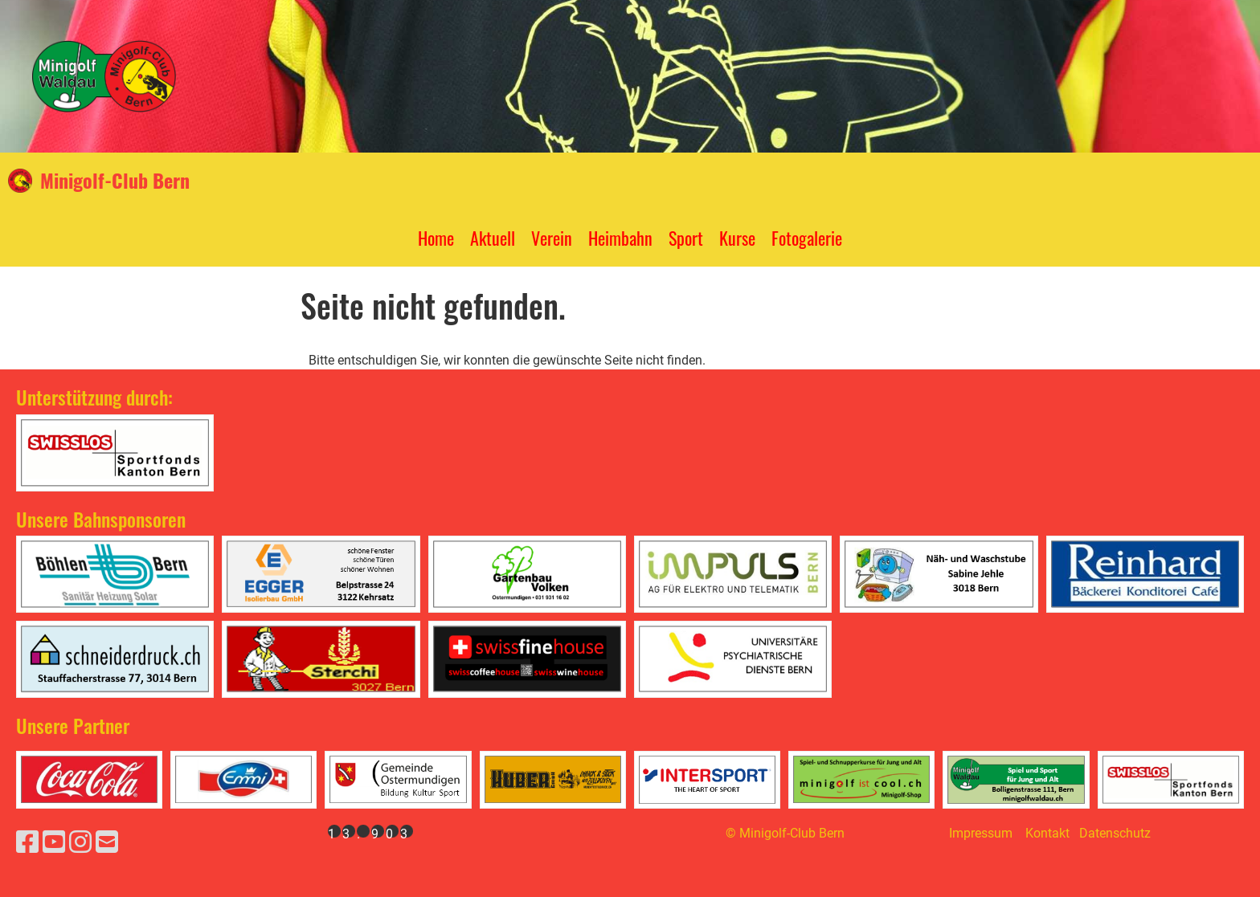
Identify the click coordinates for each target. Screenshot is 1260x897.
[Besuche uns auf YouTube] (54, 842)
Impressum (980, 833)
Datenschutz (1115, 833)
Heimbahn (620, 238)
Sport (686, 238)
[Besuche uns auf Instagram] (80, 842)
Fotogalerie (806, 238)
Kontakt (1047, 833)
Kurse (737, 238)
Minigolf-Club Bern (115, 180)
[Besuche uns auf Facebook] (27, 842)
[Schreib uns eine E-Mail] (107, 842)
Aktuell (492, 238)
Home (436, 238)
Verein (551, 238)
